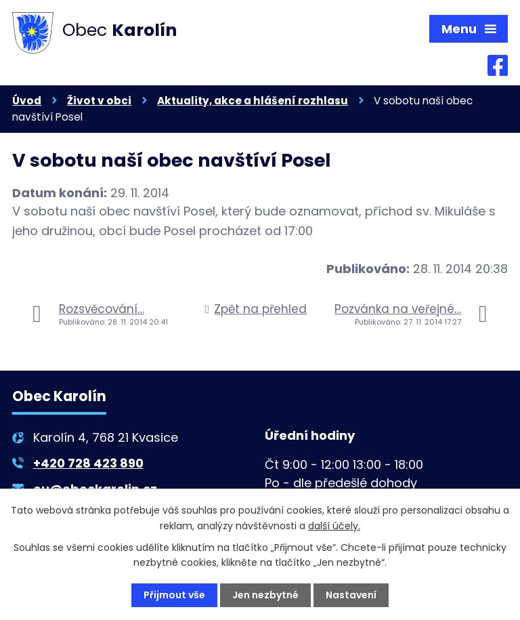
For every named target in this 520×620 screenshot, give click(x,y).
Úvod (26, 101)
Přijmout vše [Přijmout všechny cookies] (174, 595)
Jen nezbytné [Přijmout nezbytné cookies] (265, 595)
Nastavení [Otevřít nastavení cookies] (351, 595)
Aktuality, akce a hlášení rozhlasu (252, 101)
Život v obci (99, 101)
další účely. (334, 525)
